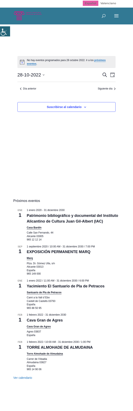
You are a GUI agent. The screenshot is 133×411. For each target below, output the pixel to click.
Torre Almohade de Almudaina (45, 353)
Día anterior (28, 88)
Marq (30, 258)
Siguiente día (107, 88)
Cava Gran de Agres (45, 320)
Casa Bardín (34, 227)
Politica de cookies (94, 398)
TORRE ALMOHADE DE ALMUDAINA (60, 347)
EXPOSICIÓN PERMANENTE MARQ (58, 252)
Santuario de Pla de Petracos (44, 292)
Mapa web (28, 398)
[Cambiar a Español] (90, 3)
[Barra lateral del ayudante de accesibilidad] (5, 31)
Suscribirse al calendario (64, 107)
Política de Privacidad (58, 398)
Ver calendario (22, 377)
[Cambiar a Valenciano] (108, 3)
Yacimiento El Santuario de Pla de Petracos (65, 286)
